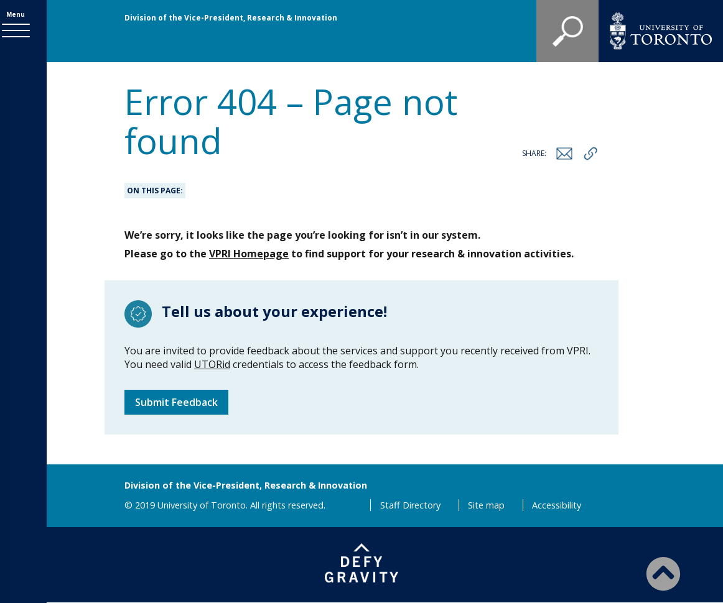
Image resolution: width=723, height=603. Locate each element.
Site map (486, 505)
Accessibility (556, 505)
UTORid (212, 364)
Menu (23, 17)
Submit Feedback (176, 402)
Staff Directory (410, 505)
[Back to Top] (663, 573)
